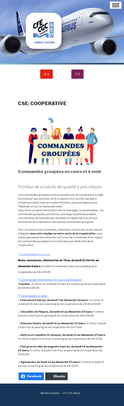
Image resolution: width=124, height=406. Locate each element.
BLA (46, 74)
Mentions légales (50, 393)
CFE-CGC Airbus (71, 393)
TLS (77, 74)
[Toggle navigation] (115, 5)
